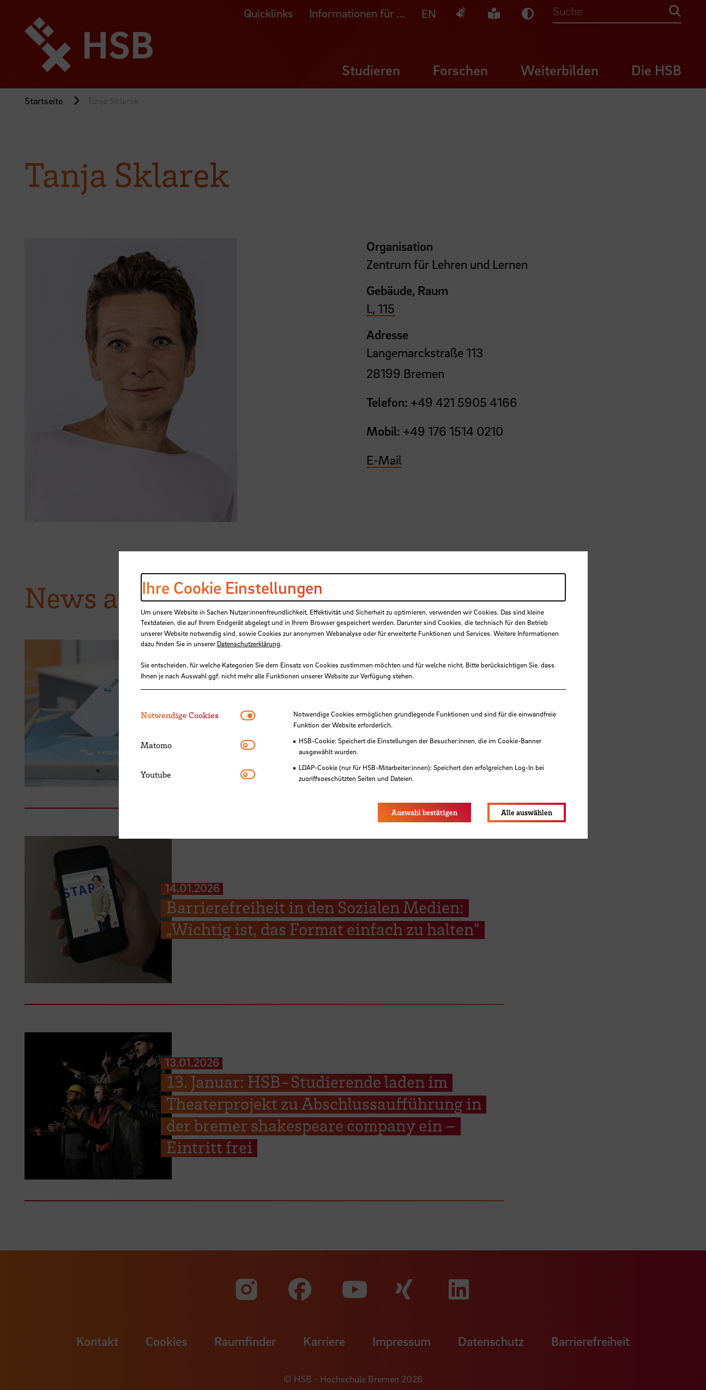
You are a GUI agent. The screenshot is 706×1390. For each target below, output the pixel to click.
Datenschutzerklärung (248, 643)
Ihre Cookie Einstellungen (232, 587)
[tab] (190, 715)
